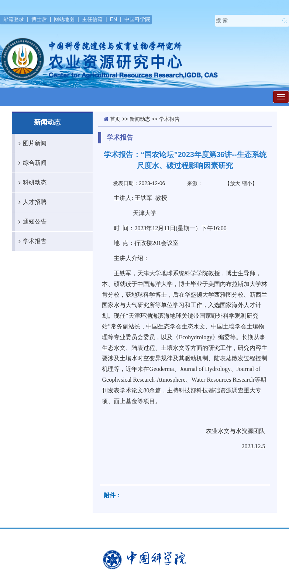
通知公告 (31, 221)
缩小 (247, 183)
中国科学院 (137, 19)
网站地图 (64, 19)
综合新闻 (31, 163)
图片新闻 (31, 143)
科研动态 (31, 182)
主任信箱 (92, 19)
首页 (115, 119)
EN (113, 19)
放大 (235, 183)
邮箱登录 (13, 19)
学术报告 (31, 241)
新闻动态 (140, 119)
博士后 (39, 19)
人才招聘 (31, 202)
